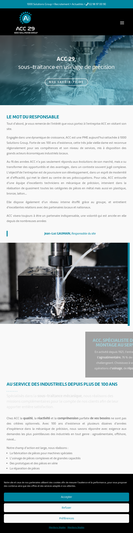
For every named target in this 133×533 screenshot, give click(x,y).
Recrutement (62, 4)
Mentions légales (57, 527)
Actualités (77, 4)
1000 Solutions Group (39, 4)
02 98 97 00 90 (96, 4)
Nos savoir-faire (66, 80)
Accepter (66, 497)
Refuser (66, 507)
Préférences (66, 518)
